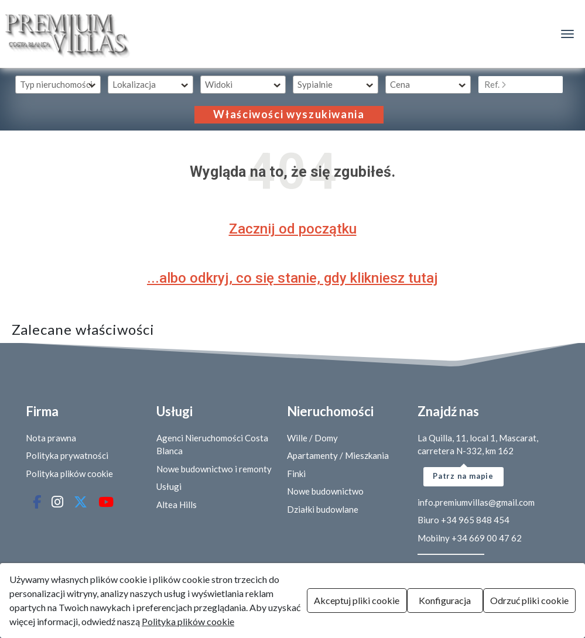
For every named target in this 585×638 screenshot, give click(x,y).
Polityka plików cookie (69, 473)
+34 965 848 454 (475, 519)
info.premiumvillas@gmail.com (476, 502)
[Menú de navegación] (567, 34)
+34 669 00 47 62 (486, 538)
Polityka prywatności (67, 455)
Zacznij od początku (293, 229)
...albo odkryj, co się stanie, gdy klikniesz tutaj (292, 278)
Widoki (218, 84)
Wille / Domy (312, 438)
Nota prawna (51, 438)
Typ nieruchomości (56, 84)
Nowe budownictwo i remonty (214, 469)
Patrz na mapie (463, 476)
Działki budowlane (322, 509)
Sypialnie (315, 84)
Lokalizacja (134, 84)
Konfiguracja (445, 600)
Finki (296, 473)
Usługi (169, 486)
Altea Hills (176, 504)
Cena (400, 84)
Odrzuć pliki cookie (529, 600)
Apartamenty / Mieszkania (338, 455)
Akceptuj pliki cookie (356, 600)
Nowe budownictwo (325, 491)
